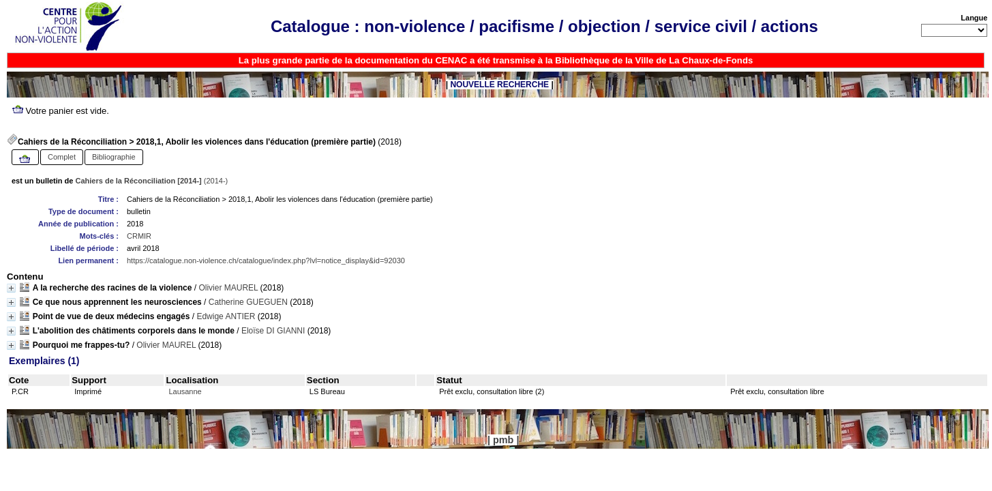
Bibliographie (114, 157)
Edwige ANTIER (225, 316)
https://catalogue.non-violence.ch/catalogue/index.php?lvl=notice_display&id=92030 (266, 260)
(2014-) (152, 181)
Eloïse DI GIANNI (273, 331)
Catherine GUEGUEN (248, 302)
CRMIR (139, 236)
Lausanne (184, 391)
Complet (62, 157)
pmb (503, 439)
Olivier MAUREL (228, 288)
